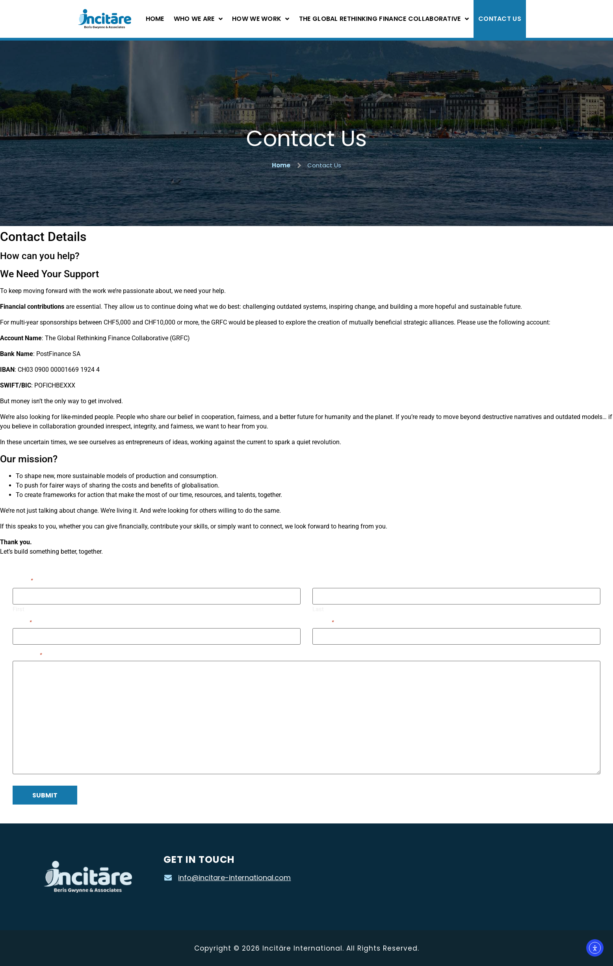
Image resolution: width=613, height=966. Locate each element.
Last (318, 608)
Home (155, 18)
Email (22, 621)
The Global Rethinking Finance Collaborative (384, 19)
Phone (323, 621)
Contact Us (499, 18)
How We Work (261, 19)
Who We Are (198, 19)
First (18, 608)
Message (27, 654)
